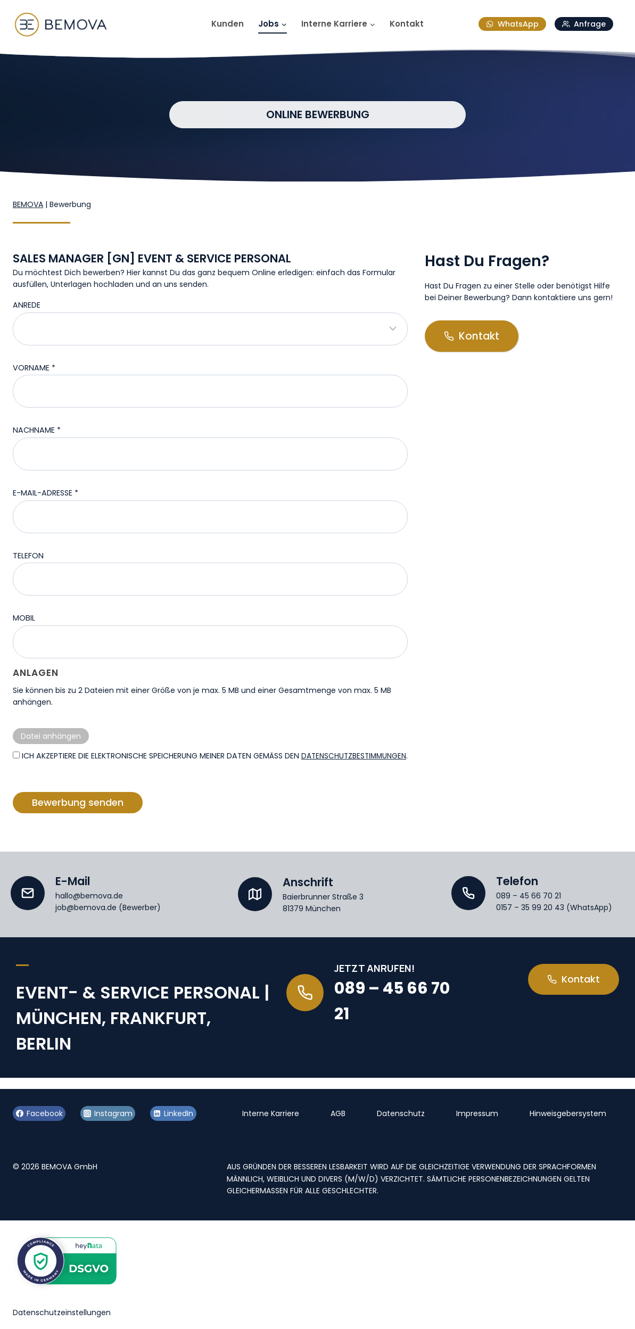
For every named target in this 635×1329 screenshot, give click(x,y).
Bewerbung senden (77, 816)
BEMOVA (28, 204)
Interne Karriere (270, 1113)
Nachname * (37, 430)
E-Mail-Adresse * (45, 493)
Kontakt (407, 23)
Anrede (26, 305)
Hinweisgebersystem (568, 1113)
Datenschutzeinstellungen (62, 1312)
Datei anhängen (51, 736)
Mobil (24, 618)
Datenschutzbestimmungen (68, 769)
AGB (338, 1113)
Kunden (227, 23)
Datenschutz (401, 1113)
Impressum (477, 1113)
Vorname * (34, 367)
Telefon (28, 555)
